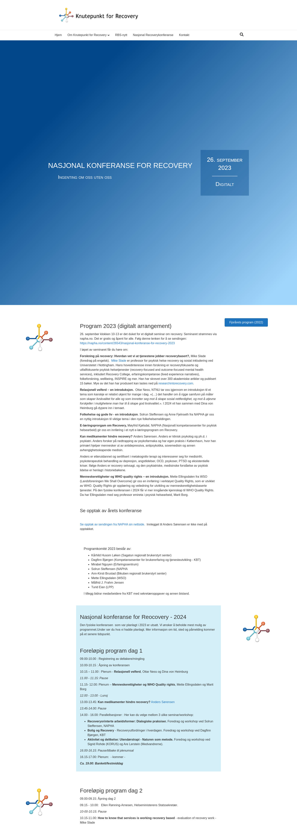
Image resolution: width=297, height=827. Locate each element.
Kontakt (184, 35)
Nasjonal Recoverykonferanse (153, 35)
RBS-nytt (121, 35)
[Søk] (241, 34)
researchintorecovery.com (175, 383)
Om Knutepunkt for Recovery (86, 35)
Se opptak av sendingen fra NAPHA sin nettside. (113, 524)
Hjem (58, 35)
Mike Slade (118, 360)
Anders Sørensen (163, 702)
